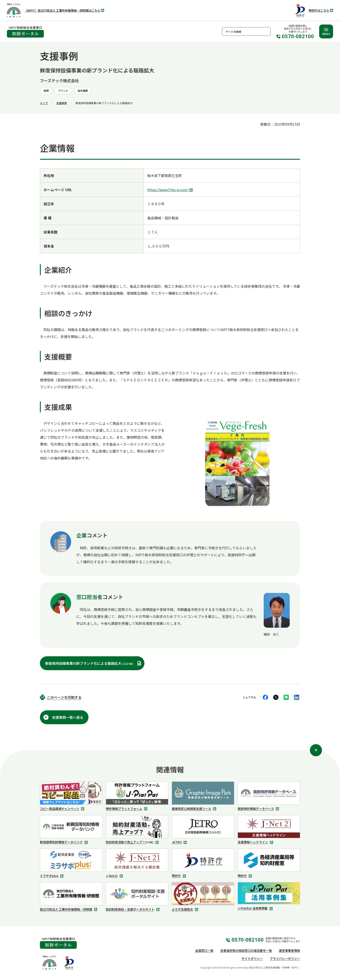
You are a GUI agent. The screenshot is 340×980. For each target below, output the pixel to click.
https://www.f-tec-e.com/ (170, 190)
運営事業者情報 (289, 950)
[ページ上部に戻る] (316, 750)
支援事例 (61, 103)
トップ (44, 103)
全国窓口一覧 (204, 950)
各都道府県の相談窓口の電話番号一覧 (246, 950)
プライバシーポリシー (285, 958)
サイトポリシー (252, 958)
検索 (266, 31)
